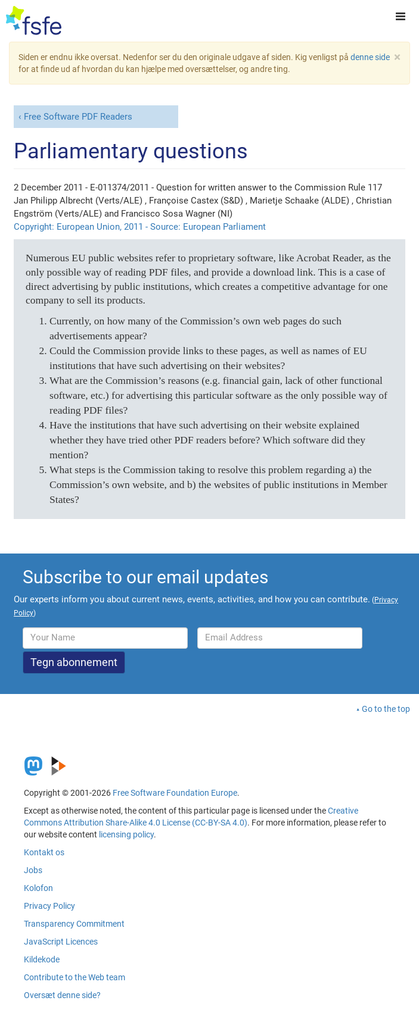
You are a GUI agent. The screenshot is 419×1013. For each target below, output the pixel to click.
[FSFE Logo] (33, 21)
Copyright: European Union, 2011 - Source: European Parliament (140, 226)
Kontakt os (44, 852)
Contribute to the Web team (74, 977)
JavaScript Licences (61, 941)
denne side (370, 57)
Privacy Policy (49, 906)
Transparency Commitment (74, 923)
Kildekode (42, 959)
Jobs (33, 870)
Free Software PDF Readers (78, 116)
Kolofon (38, 888)
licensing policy (126, 834)
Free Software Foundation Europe (175, 793)
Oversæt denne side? (62, 995)
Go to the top (386, 709)
